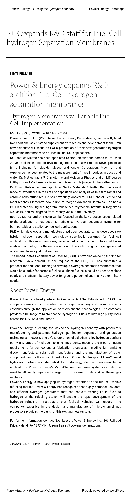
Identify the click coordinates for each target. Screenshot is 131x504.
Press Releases (61, 443)
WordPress (117, 490)
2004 (48, 443)
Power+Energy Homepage (107, 9)
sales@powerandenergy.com (80, 425)
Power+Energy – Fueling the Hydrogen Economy (42, 9)
